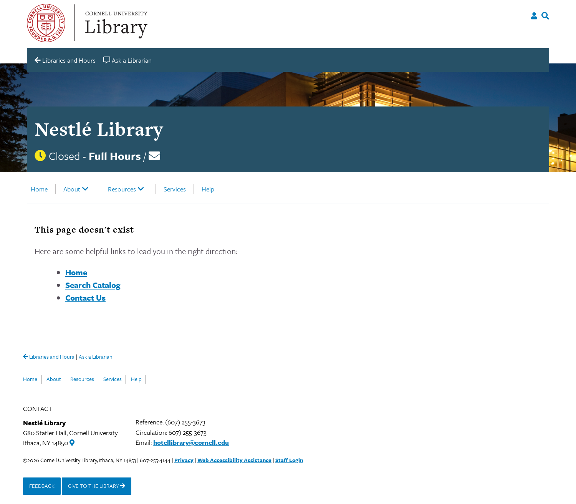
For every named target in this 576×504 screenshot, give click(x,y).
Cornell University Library (115, 23)
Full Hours (115, 155)
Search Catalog (93, 285)
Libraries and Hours (48, 357)
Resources (122, 189)
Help (208, 189)
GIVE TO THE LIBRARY (96, 486)
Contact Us (85, 297)
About (71, 189)
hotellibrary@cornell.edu (191, 442)
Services (175, 189)
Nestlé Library (99, 129)
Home (39, 189)
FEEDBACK (42, 486)
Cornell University (46, 23)
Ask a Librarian (96, 357)
